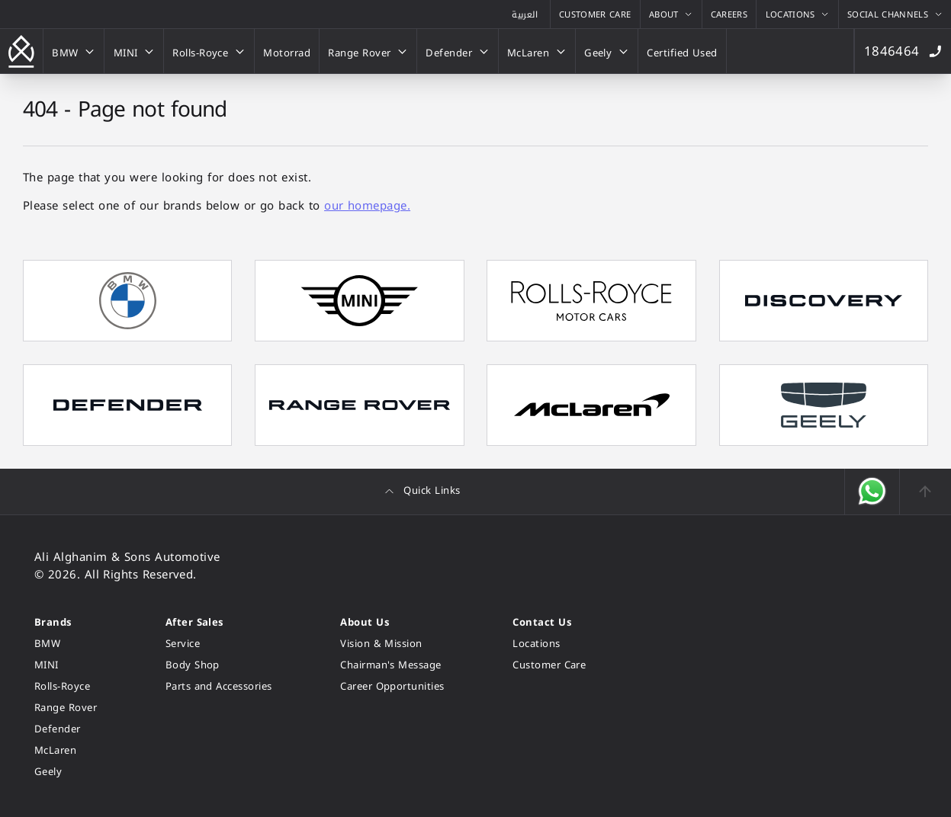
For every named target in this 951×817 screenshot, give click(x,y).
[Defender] (457, 51)
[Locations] (797, 14)
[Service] (218, 644)
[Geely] (607, 51)
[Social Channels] (895, 14)
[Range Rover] (368, 51)
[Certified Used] (682, 51)
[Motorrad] (287, 51)
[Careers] (729, 14)
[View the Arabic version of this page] (524, 14)
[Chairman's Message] (392, 665)
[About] (671, 14)
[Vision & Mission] (392, 644)
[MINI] (133, 51)
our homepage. (367, 205)
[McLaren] (537, 51)
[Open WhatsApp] (872, 491)
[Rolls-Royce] (209, 51)
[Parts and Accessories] (218, 686)
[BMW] (73, 51)
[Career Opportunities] (392, 686)
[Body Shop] (218, 665)
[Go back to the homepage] (21, 51)
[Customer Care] (595, 14)
